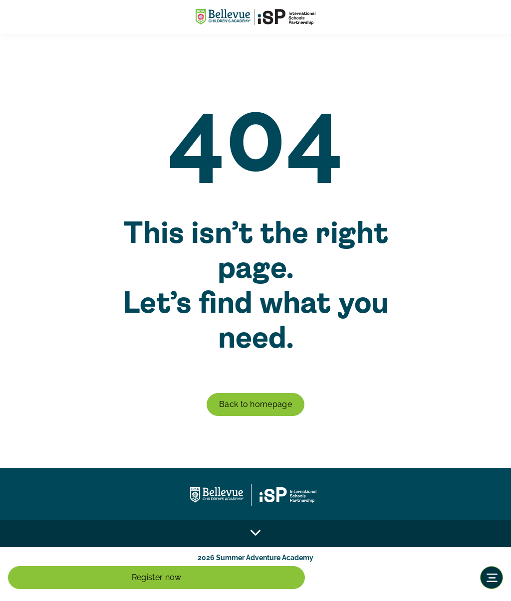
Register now (157, 577)
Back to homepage (255, 404)
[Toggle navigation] (491, 577)
